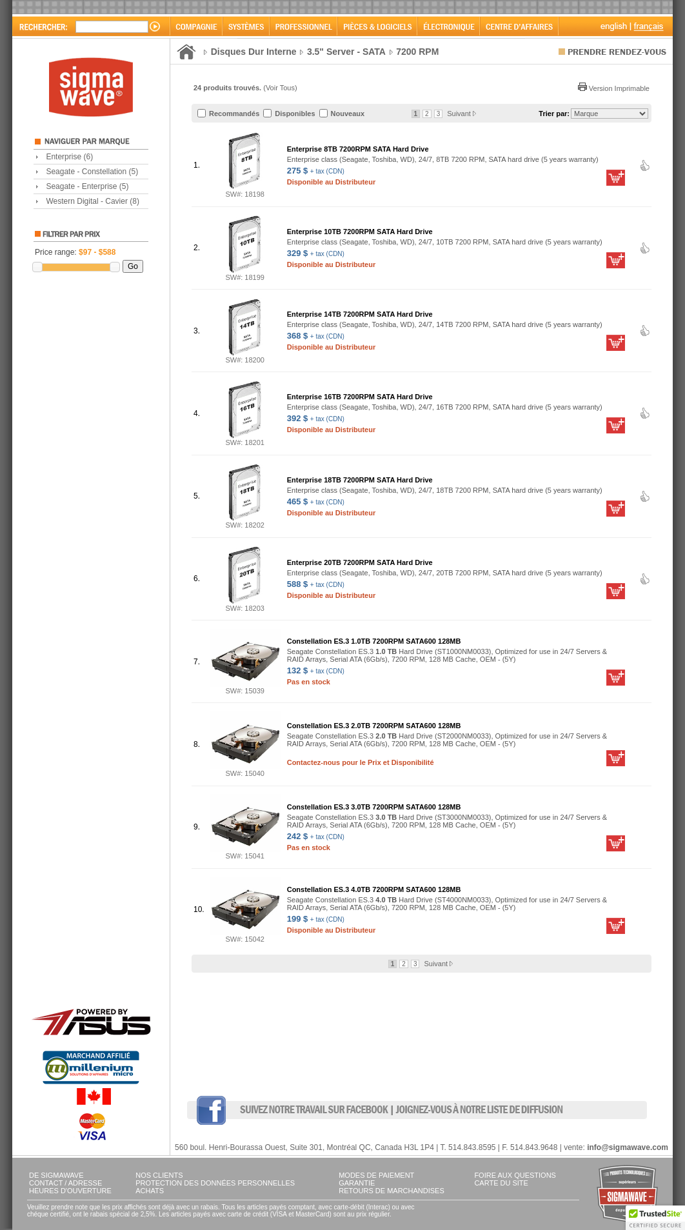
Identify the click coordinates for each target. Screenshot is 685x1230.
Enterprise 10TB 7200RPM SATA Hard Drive (360, 231)
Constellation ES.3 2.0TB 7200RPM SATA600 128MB (374, 725)
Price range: (75, 252)
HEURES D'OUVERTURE (70, 1191)
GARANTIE (357, 1183)
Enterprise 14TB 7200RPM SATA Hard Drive (360, 314)
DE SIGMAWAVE (56, 1175)
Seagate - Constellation (92, 171)
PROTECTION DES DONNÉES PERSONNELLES (215, 1183)
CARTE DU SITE (501, 1183)
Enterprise (69, 156)
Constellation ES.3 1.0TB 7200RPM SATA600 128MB (374, 641)
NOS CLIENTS (159, 1175)
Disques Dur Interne (254, 51)
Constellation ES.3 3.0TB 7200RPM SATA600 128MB (374, 807)
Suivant (461, 113)
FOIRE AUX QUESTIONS (515, 1175)
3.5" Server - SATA (346, 51)
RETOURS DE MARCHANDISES (391, 1191)
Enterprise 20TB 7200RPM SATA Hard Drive (360, 562)
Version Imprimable (614, 88)
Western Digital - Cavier (92, 201)
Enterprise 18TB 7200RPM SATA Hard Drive (360, 480)
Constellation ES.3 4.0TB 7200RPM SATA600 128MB (374, 889)
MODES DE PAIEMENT (376, 1175)
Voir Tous (280, 88)
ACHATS (149, 1191)
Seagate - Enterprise (87, 186)
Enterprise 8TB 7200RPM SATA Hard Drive (358, 149)
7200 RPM (417, 51)
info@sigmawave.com (627, 1147)
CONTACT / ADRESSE (65, 1183)
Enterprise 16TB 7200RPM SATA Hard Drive (360, 397)
